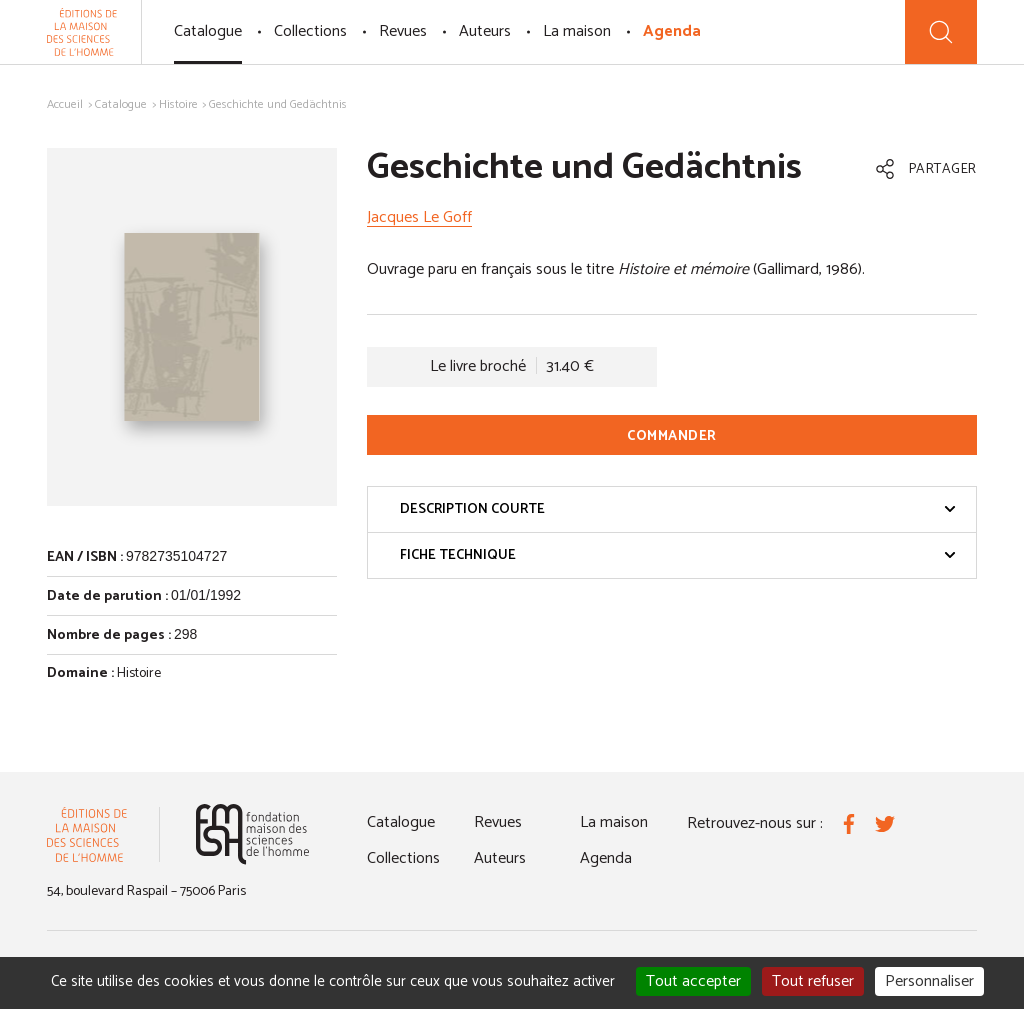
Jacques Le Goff (419, 217)
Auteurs (485, 31)
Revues (403, 31)
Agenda (672, 31)
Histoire (178, 104)
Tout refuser (813, 981)
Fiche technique (678, 555)
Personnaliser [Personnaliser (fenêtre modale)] (929, 981)
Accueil (65, 104)
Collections (310, 31)
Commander (672, 436)
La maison (577, 31)
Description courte (678, 509)
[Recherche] (941, 32)
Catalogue (208, 31)
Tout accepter (693, 981)
